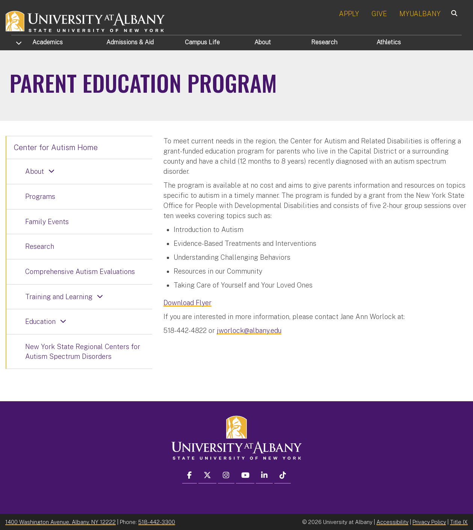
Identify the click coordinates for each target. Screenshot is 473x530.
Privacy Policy (429, 522)
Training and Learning (58, 297)
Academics (47, 42)
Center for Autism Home (56, 147)
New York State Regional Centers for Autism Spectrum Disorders (82, 351)
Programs (40, 196)
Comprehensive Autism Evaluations (80, 272)
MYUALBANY (420, 14)
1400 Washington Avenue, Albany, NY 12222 (60, 522)
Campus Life (202, 42)
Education (40, 321)
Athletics (388, 42)
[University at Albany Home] (86, 20)
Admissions (130, 42)
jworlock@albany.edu (249, 330)
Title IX (459, 522)
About (262, 42)
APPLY (349, 14)
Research (324, 42)
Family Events (47, 222)
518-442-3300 (156, 522)
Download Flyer (187, 303)
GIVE (379, 14)
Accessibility (392, 522)
